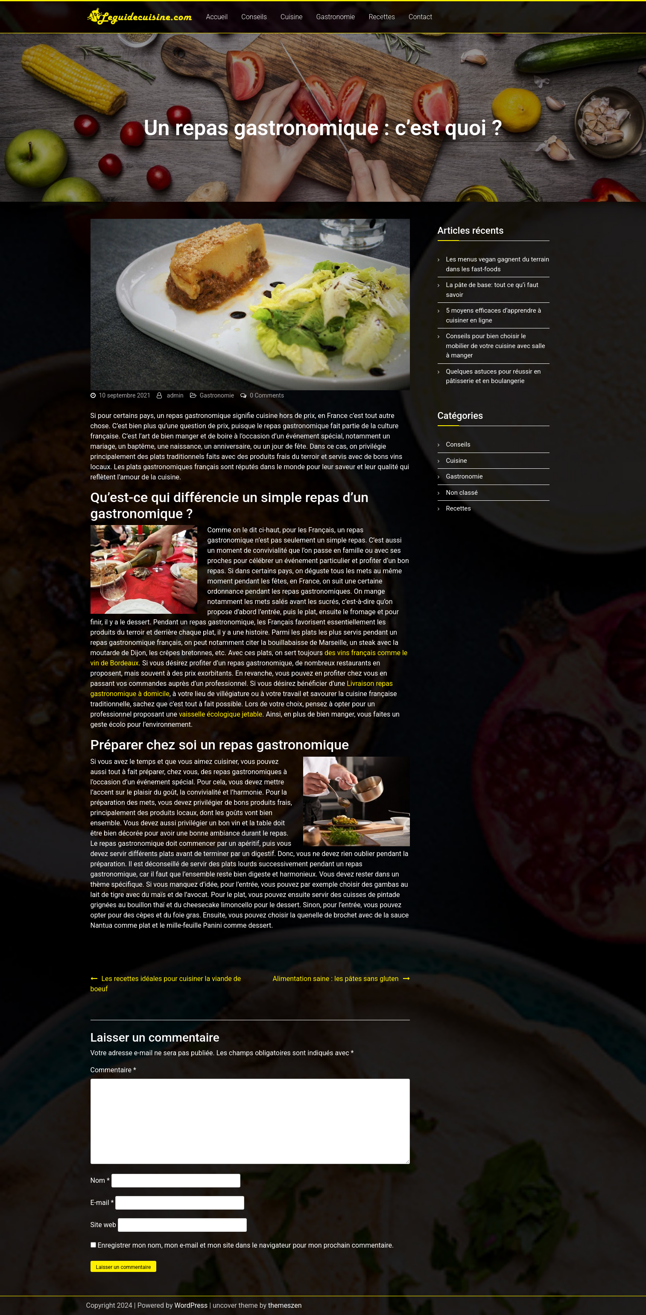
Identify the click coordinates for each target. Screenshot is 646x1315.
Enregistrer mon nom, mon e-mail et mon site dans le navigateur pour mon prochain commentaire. (245, 1245)
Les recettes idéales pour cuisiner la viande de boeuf (166, 984)
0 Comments (267, 395)
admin (175, 395)
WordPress (191, 1305)
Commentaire (113, 1070)
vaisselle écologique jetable (220, 714)
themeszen (284, 1305)
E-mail (102, 1203)
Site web (104, 1225)
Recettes (381, 17)
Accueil (217, 17)
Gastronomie (335, 17)
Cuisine (292, 17)
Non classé (462, 492)
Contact (420, 17)
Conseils (254, 17)
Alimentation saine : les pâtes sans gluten (335, 979)
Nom (100, 1180)
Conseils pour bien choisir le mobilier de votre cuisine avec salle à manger (495, 345)
